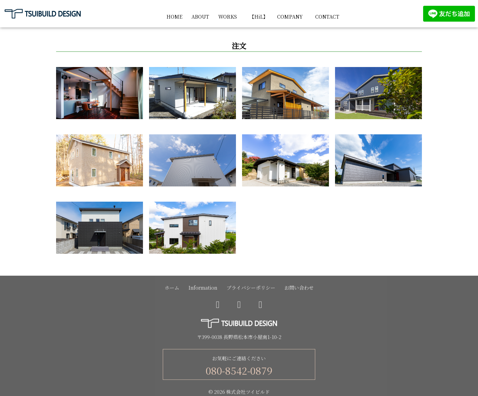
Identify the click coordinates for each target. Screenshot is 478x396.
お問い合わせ (299, 288)
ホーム (172, 288)
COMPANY (290, 16)
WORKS (227, 16)
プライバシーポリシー (251, 288)
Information (202, 288)
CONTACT (327, 16)
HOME (174, 16)
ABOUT (200, 16)
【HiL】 (258, 16)
